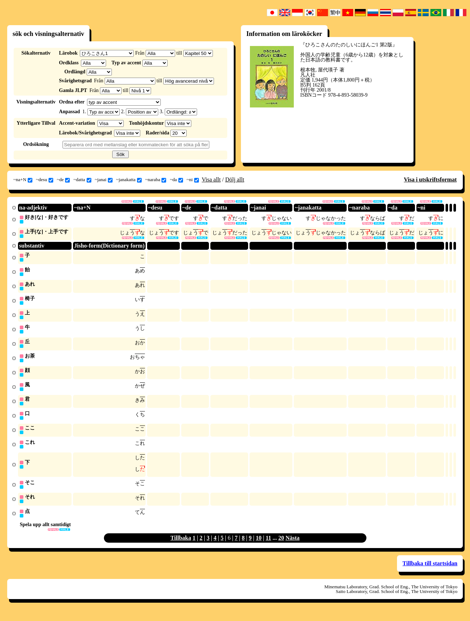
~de (63, 180)
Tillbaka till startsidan (429, 571)
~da (176, 180)
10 (258, 545)
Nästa (293, 545)
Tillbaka (180, 545)
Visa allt (211, 179)
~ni (193, 180)
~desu (44, 180)
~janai (104, 180)
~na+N (22, 180)
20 (281, 545)
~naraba (155, 180)
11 (268, 545)
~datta (82, 180)
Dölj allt (234, 179)
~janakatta (129, 180)
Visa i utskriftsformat (430, 179)
